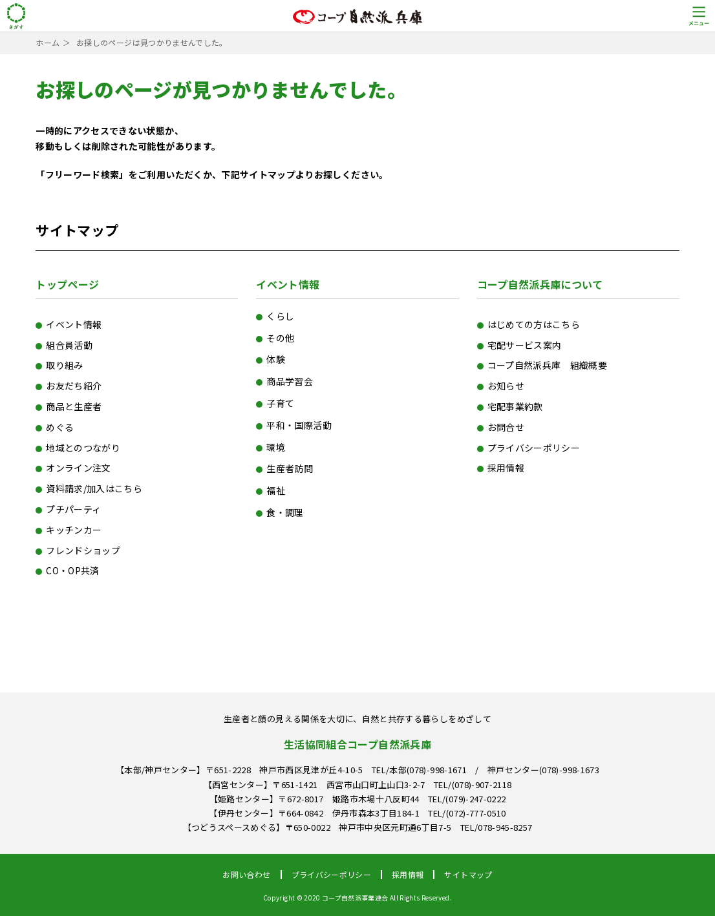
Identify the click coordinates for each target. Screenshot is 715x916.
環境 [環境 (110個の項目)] (275, 447)
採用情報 (505, 467)
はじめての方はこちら (534, 324)
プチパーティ (73, 509)
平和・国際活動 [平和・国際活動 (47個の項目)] (298, 425)
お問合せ (505, 427)
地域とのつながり (83, 447)
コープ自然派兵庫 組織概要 (547, 365)
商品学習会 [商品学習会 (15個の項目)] (289, 381)
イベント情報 (73, 324)
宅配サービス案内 (524, 344)
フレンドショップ (83, 550)
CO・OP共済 (72, 570)
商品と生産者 (73, 406)
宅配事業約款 (515, 406)
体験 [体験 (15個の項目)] (275, 359)
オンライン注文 (78, 467)
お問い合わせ (246, 874)
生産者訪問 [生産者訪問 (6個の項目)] (289, 468)
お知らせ (505, 385)
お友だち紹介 (73, 385)
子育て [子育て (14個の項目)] (280, 403)
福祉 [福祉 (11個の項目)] (275, 490)
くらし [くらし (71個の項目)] (280, 315)
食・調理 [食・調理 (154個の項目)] (284, 512)
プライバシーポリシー (534, 447)
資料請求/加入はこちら (94, 488)
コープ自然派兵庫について (540, 284)
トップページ (67, 284)
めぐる (60, 427)
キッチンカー (73, 529)
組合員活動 (69, 344)
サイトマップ (468, 874)
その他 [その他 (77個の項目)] (280, 337)
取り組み (64, 365)
